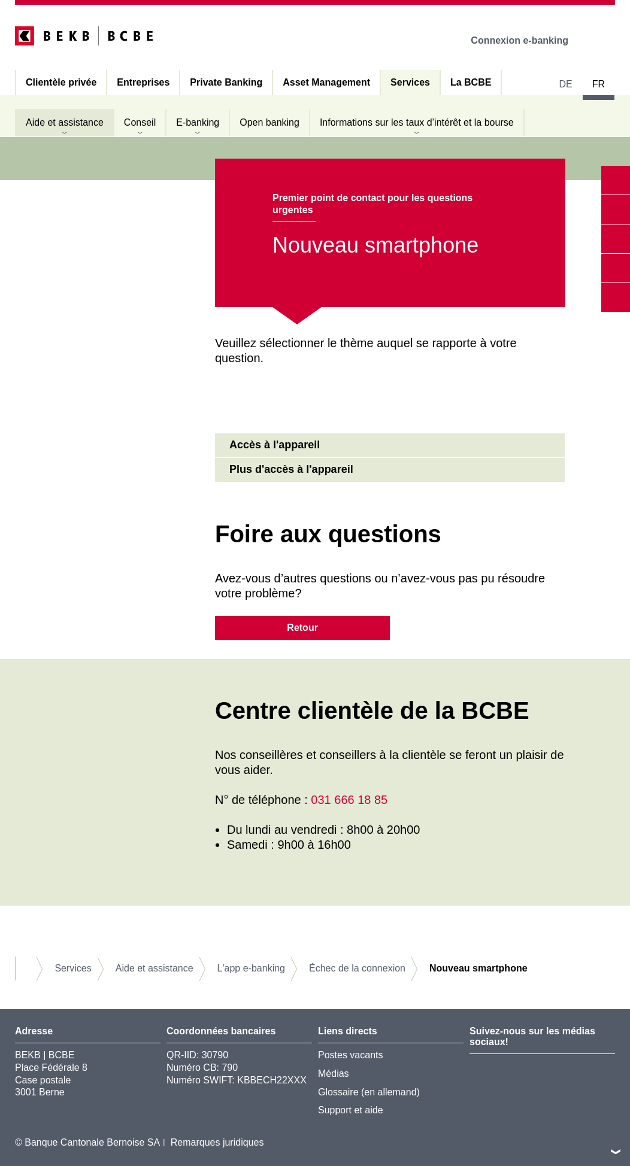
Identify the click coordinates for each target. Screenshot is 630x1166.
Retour (302, 628)
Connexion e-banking (528, 40)
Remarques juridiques (217, 1142)
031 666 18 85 (349, 799)
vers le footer (615, 1151)
